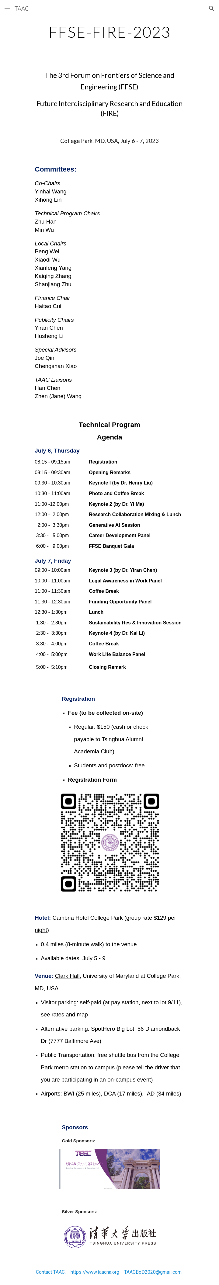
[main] (109, 32)
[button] (7, 8)
